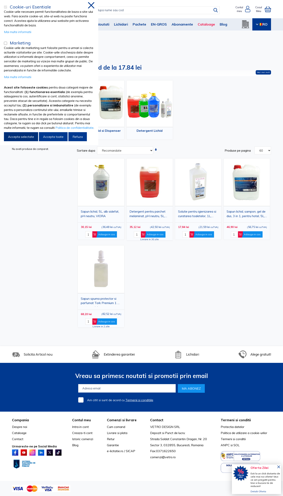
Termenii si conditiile (139, 400)
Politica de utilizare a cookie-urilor (244, 433)
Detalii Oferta (258, 491)
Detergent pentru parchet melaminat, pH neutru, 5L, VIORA (147, 214)
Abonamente (182, 24)
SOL (236, 445)
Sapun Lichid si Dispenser (101, 131)
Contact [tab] (156, 420)
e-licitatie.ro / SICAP (121, 451)
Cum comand (116, 427)
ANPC (225, 445)
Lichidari (121, 24)
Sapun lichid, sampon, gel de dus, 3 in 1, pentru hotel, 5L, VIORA (246, 214)
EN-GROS (159, 24)
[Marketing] (5, 43)
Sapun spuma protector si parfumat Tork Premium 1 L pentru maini (100, 302)
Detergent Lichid (150, 131)
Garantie (113, 445)
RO (261, 24)
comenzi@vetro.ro (163, 457)
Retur (111, 439)
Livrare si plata (117, 433)
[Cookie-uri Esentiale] (5, 7)
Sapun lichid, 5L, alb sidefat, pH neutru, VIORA (100, 213)
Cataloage (206, 24)
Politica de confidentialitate (74, 128)
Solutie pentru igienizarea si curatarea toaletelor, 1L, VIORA (197, 214)
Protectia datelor (232, 427)
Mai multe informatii (17, 32)
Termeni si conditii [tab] (236, 420)
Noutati (103, 24)
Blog (223, 24)
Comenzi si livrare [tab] (122, 420)
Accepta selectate (21, 137)
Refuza (78, 137)
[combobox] (145, 10)
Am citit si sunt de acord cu (120, 400)
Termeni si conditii (233, 439)
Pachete (139, 24)
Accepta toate (53, 137)
